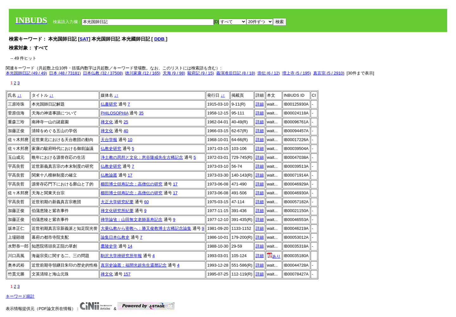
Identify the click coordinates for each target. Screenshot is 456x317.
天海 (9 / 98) (174, 73)
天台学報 (109, 139)
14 (130, 246)
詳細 (260, 104)
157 (127, 274)
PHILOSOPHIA (114, 113)
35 (141, 113)
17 (130, 175)
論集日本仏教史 (115, 237)
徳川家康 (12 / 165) (142, 73)
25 (126, 122)
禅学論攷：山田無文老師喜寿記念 (131, 219)
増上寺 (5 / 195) (296, 73)
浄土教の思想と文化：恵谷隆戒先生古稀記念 (142, 157)
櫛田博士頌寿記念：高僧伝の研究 (131, 184)
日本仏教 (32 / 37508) (103, 73)
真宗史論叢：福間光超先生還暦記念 (134, 265)
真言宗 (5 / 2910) (328, 73)
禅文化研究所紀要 (117, 210)
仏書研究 (109, 104)
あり (274, 256)
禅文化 (107, 122)
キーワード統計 (20, 296)
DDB (160, 39)
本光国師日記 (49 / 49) (26, 73)
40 (126, 130)
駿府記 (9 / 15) (200, 73)
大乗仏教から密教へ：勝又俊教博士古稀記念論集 (146, 228)
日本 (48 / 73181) (65, 73)
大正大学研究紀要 (117, 201)
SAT (84, 39)
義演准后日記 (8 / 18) (235, 73)
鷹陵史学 (109, 246)
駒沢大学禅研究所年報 (121, 255)
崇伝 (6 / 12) (268, 73)
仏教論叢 (109, 175)
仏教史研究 (111, 148)
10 (130, 139)
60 (146, 201)
